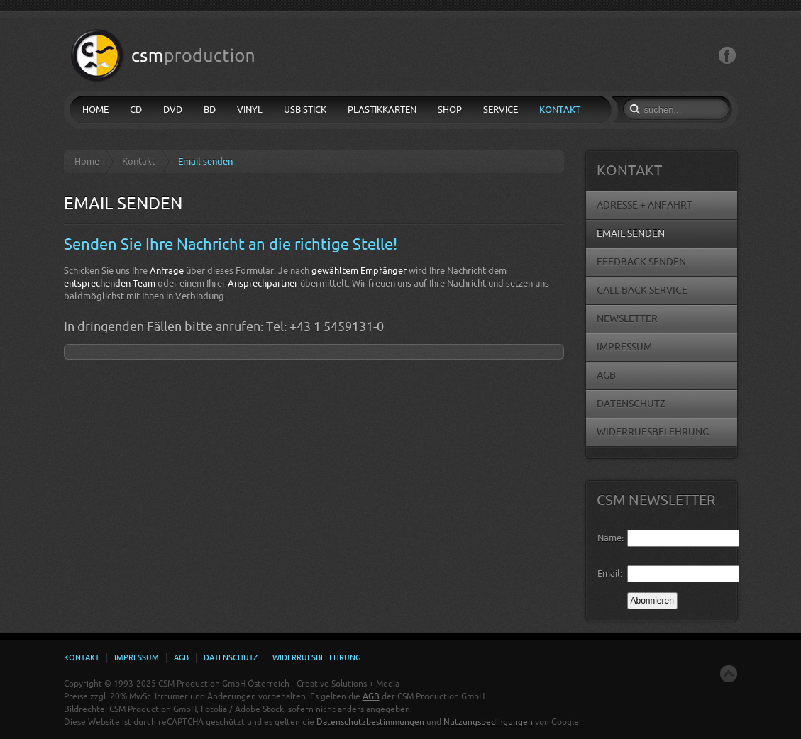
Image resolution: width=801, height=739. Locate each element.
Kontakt (138, 161)
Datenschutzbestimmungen (370, 722)
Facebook (727, 56)
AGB (371, 696)
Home (86, 161)
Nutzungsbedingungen (488, 722)
